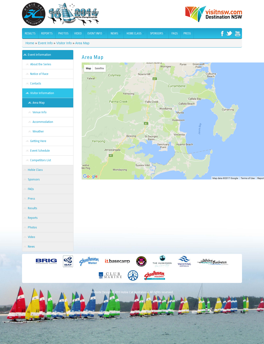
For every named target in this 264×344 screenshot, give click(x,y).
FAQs (175, 33)
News (116, 33)
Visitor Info (64, 43)
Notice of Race (39, 74)
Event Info (96, 33)
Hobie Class (135, 33)
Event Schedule (40, 150)
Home (30, 43)
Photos (63, 33)
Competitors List (40, 160)
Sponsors (158, 33)
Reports (46, 33)
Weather (38, 131)
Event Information (39, 54)
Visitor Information (42, 93)
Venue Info (40, 112)
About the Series (40, 64)
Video (78, 33)
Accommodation (43, 122)
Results (30, 33)
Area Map (82, 43)
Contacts (35, 83)
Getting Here (38, 141)
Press (187, 33)
